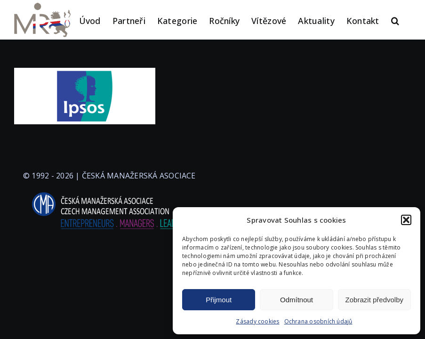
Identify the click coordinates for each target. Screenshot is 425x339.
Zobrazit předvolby (374, 300)
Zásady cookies (257, 321)
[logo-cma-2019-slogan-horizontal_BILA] (109, 192)
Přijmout (219, 300)
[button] (406, 220)
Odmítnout (296, 300)
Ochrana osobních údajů (318, 321)
